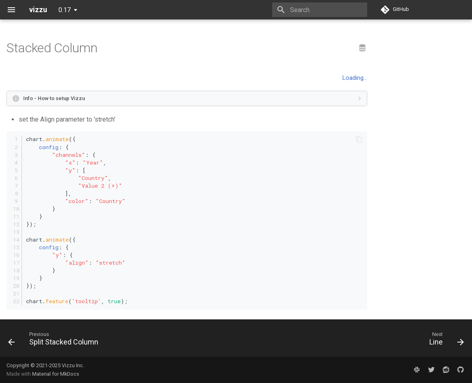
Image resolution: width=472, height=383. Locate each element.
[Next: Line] (444, 340)
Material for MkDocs (55, 374)
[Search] (319, 9)
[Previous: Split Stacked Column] (56, 340)
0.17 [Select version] (64, 10)
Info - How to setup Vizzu (54, 98)
